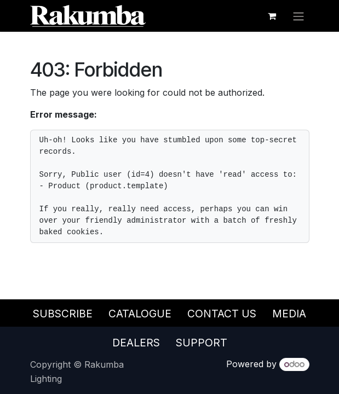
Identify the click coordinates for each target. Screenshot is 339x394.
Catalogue (139, 313)
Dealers (136, 342)
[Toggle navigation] (298, 15)
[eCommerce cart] (272, 16)
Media (289, 313)
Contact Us (221, 313)
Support (201, 342)
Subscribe (63, 313)
